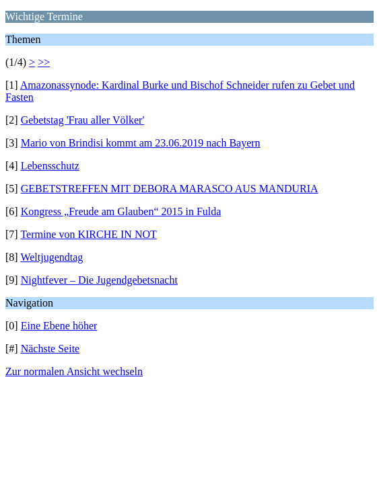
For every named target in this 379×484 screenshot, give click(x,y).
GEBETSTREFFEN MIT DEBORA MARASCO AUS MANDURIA (169, 188)
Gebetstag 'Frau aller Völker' (83, 120)
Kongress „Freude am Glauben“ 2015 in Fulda (121, 211)
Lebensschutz (50, 165)
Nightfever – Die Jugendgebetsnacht (99, 280)
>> (44, 62)
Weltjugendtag (51, 257)
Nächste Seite (50, 348)
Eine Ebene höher (59, 325)
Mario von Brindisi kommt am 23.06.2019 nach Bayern (141, 143)
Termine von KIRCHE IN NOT (88, 234)
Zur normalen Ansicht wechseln (74, 371)
